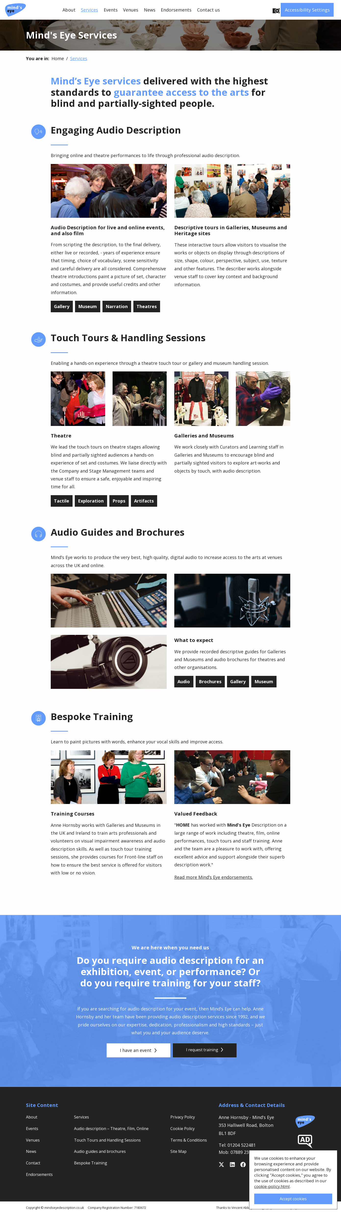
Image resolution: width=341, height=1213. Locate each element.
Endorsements (176, 10)
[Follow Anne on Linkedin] (232, 1164)
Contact (34, 1163)
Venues (130, 10)
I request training (204, 1050)
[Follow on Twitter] (221, 1164)
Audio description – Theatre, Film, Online (117, 1128)
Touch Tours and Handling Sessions (112, 1140)
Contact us (208, 10)
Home (57, 58)
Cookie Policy (184, 1128)
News (149, 10)
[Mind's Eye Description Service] (15, 10)
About (69, 10)
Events (111, 10)
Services (89, 10)
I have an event (136, 1050)
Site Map (179, 1158)
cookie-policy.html (271, 1183)
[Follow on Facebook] (243, 1164)
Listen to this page (252, 10)
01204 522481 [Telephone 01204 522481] (241, 1145)
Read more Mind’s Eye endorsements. (213, 877)
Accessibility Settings (307, 10)
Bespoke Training (92, 1163)
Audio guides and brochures (103, 1151)
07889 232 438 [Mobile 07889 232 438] (245, 1152)
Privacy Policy (184, 1117)
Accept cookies (292, 1196)
